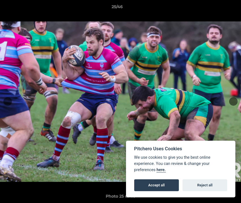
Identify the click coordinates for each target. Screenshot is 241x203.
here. (161, 169)
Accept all (156, 185)
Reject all (204, 185)
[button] (217, 8)
